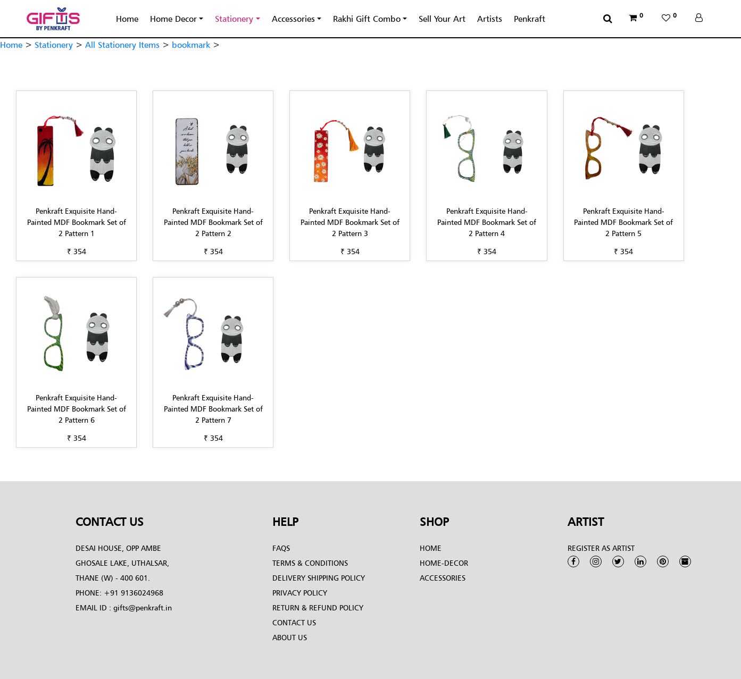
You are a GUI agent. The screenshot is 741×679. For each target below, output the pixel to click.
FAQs (281, 547)
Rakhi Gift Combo (367, 18)
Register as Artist (601, 547)
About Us (289, 637)
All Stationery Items (122, 44)
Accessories (293, 18)
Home (127, 18)
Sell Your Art (442, 18)
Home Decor (173, 18)
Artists (489, 18)
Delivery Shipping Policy (318, 577)
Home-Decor (444, 562)
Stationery (234, 18)
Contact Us (294, 622)
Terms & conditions (310, 562)
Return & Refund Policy (317, 607)
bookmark (191, 44)
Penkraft (529, 18)
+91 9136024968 (132, 592)
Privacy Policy (299, 592)
